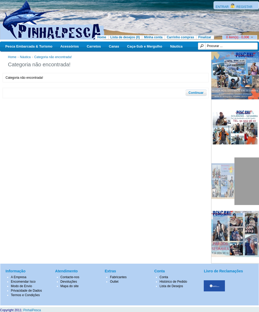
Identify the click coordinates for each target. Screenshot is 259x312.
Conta (164, 277)
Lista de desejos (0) (125, 37)
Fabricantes (118, 277)
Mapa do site (70, 286)
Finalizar (204, 37)
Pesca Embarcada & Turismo (28, 46)
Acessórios (69, 46)
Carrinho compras (180, 37)
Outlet (114, 281)
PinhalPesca (32, 310)
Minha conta (153, 37)
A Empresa (18, 277)
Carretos (94, 46)
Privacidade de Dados (26, 290)
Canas (114, 46)
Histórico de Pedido (173, 281)
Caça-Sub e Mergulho (144, 46)
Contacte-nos (70, 277)
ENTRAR (223, 7)
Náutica (176, 46)
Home (101, 37)
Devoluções (69, 281)
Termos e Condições (25, 295)
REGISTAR (243, 7)
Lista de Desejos (171, 286)
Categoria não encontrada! (53, 57)
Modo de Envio (21, 286)
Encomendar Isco (23, 281)
